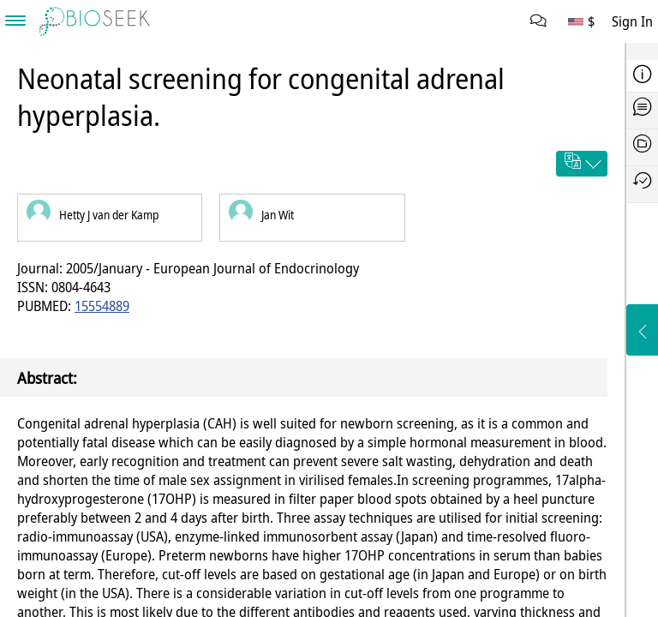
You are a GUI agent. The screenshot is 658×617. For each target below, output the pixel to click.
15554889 (102, 306)
